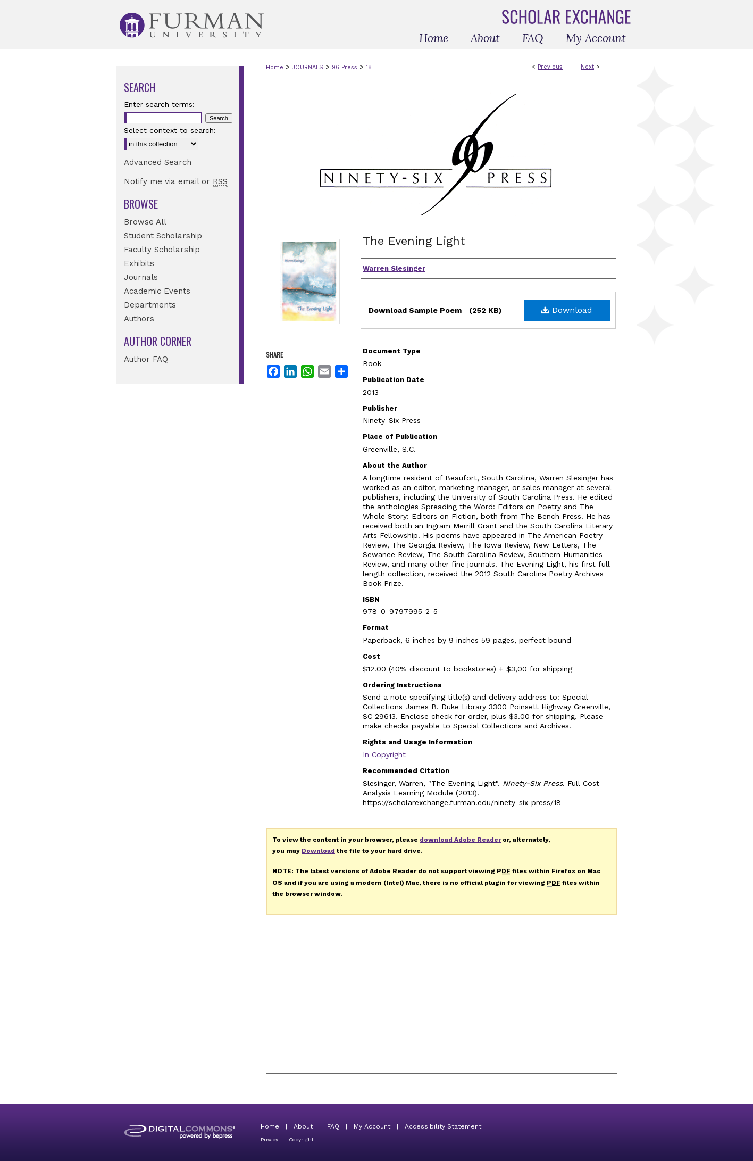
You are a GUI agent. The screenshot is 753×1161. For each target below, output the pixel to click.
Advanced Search (157, 162)
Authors (139, 319)
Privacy (269, 1139)
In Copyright (384, 754)
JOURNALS (307, 67)
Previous (550, 66)
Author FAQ (146, 359)
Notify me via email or (176, 181)
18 (369, 67)
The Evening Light (414, 240)
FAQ (333, 1126)
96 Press (344, 67)
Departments (150, 305)
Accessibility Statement (443, 1126)
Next (587, 66)
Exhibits (139, 263)
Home (274, 67)
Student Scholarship (163, 236)
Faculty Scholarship (162, 249)
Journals (141, 277)
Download (566, 310)
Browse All (145, 222)
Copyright (301, 1139)
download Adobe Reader (460, 839)
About (303, 1126)
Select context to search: (170, 130)
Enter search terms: (159, 104)
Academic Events (157, 291)
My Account (372, 1126)
